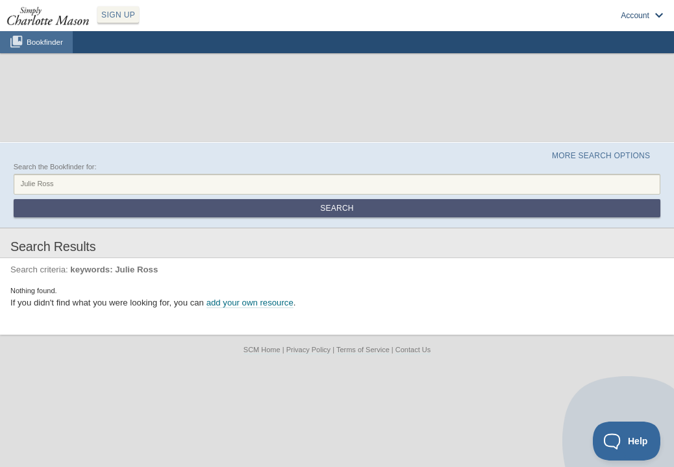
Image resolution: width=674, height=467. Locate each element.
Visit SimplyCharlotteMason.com (594, 26)
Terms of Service (363, 265)
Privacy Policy (308, 265)
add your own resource (249, 218)
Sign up (481, 26)
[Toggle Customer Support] (627, 441)
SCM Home (262, 265)
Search (619, 121)
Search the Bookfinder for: (55, 106)
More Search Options (587, 91)
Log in (518, 26)
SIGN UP (179, 24)
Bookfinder (45, 56)
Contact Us (413, 265)
